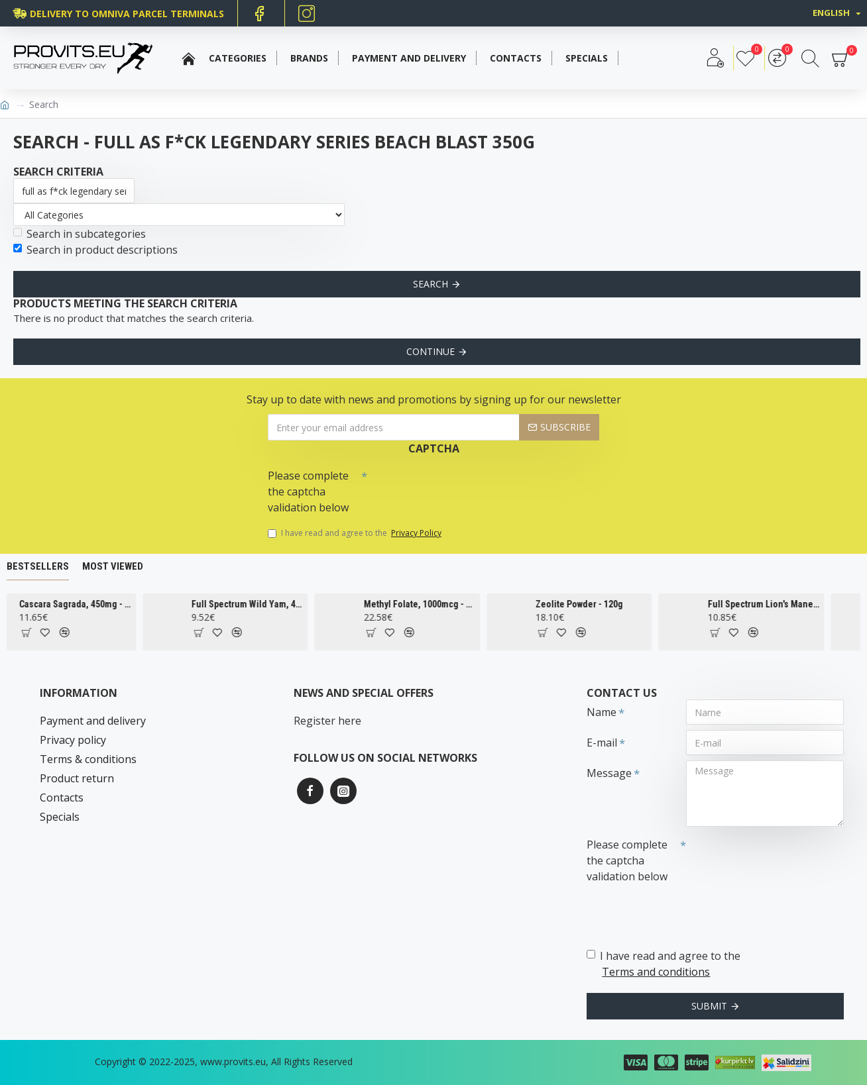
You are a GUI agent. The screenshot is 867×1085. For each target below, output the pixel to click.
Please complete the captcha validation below (308, 491)
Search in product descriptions (95, 249)
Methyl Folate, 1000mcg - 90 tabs (435, 604)
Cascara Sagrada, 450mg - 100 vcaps (91, 604)
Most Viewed (112, 566)
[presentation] (460, 487)
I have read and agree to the (355, 533)
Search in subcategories (79, 234)
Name (601, 712)
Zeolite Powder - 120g (594, 604)
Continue (430, 351)
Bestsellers (38, 566)
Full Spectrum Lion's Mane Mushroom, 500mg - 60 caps (779, 604)
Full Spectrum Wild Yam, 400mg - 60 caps (263, 604)
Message (609, 773)
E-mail (602, 742)
